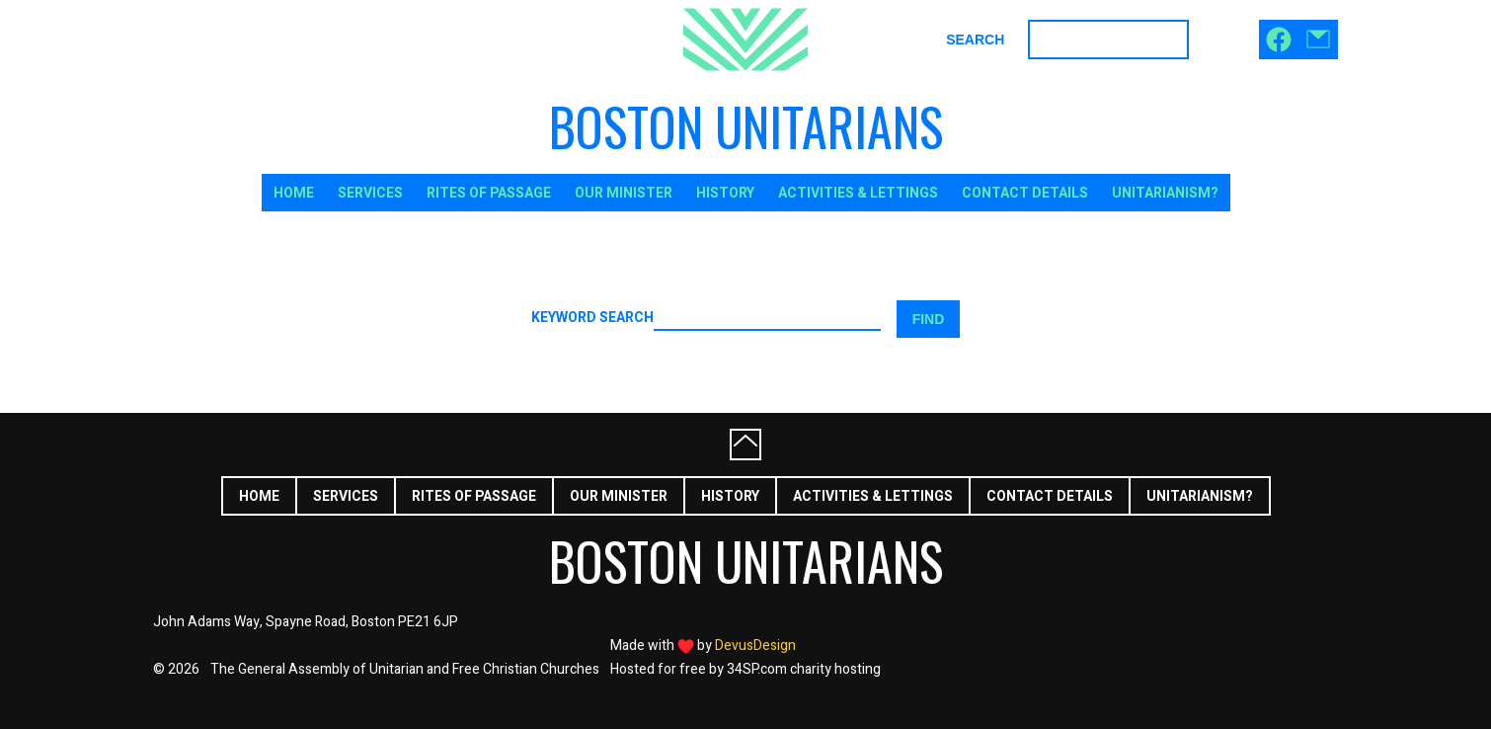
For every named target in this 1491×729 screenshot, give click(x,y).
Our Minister (623, 193)
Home (294, 193)
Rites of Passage (489, 193)
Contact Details (1025, 193)
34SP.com (757, 669)
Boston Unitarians (746, 126)
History (725, 193)
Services (370, 193)
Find (928, 319)
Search (975, 39)
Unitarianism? (1165, 193)
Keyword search (592, 319)
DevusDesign (755, 645)
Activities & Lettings (858, 193)
